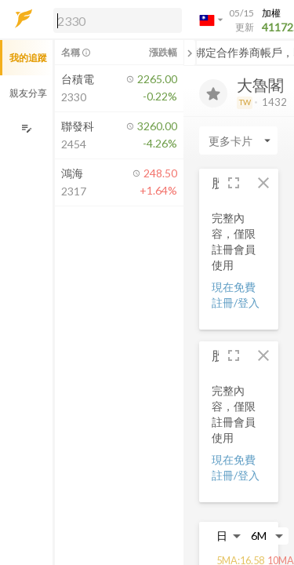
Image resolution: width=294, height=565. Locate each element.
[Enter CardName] (238, 140)
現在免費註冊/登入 (236, 294)
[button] (114, 19)
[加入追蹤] (213, 93)
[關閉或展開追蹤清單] (189, 52)
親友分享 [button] (28, 93)
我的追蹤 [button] (28, 58)
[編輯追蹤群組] (26, 128)
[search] (117, 20)
